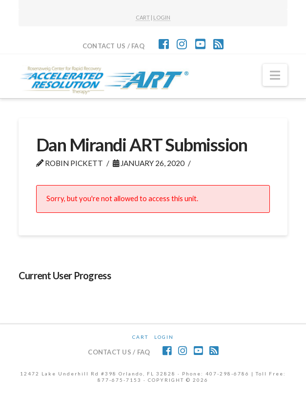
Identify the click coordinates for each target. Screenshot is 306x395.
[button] (275, 75)
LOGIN (161, 17)
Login (164, 337)
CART (143, 17)
